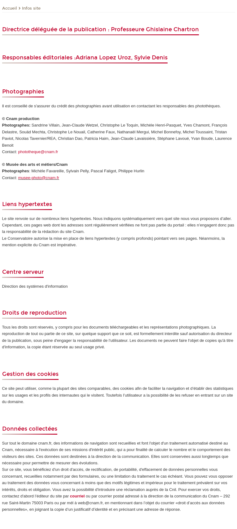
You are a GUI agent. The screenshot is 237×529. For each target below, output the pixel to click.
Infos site (31, 8)
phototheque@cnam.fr (38, 151)
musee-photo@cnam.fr (38, 177)
